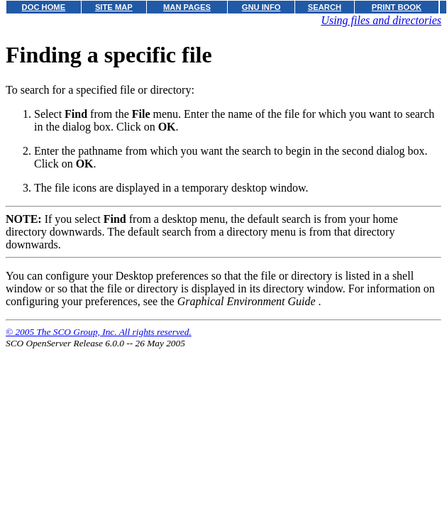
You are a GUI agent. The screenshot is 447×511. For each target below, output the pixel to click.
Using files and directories (381, 20)
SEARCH (324, 7)
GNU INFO (261, 7)
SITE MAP (114, 7)
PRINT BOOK (396, 7)
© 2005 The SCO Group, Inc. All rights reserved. (99, 331)
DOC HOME (44, 7)
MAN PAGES (187, 7)
